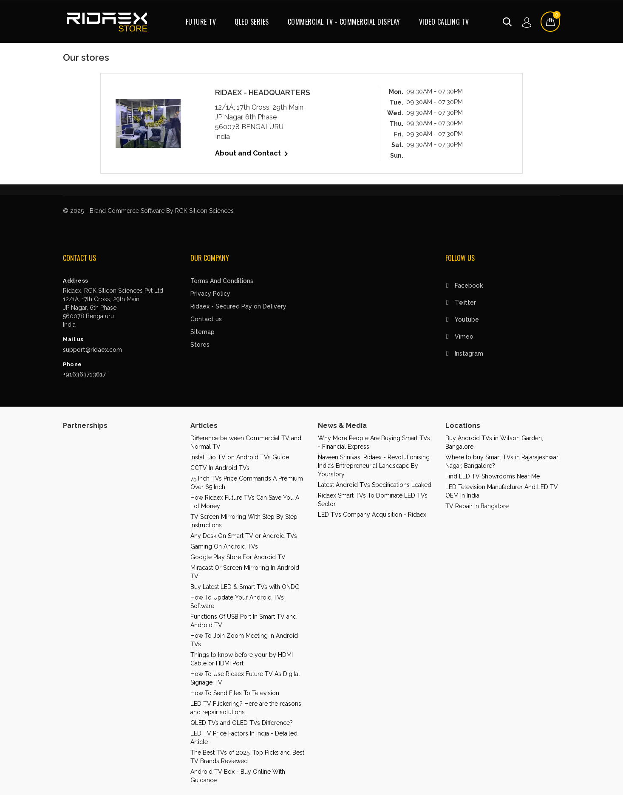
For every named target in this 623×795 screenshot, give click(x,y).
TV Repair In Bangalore (477, 506)
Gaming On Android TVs (224, 546)
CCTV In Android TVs (219, 467)
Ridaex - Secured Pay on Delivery (238, 306)
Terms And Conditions (221, 280)
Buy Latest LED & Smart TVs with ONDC (244, 586)
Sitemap (202, 331)
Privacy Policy (210, 293)
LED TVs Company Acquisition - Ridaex (372, 514)
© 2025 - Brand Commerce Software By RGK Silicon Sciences (148, 210)
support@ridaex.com (92, 349)
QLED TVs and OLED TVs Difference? (241, 722)
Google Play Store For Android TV (238, 557)
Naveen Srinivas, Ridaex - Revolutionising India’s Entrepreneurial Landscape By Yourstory (374, 466)
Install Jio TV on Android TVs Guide (239, 457)
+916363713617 (84, 374)
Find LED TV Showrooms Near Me (492, 476)
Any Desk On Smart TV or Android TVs (243, 535)
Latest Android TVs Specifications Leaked (374, 484)
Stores (200, 344)
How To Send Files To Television (234, 693)
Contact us (206, 319)
